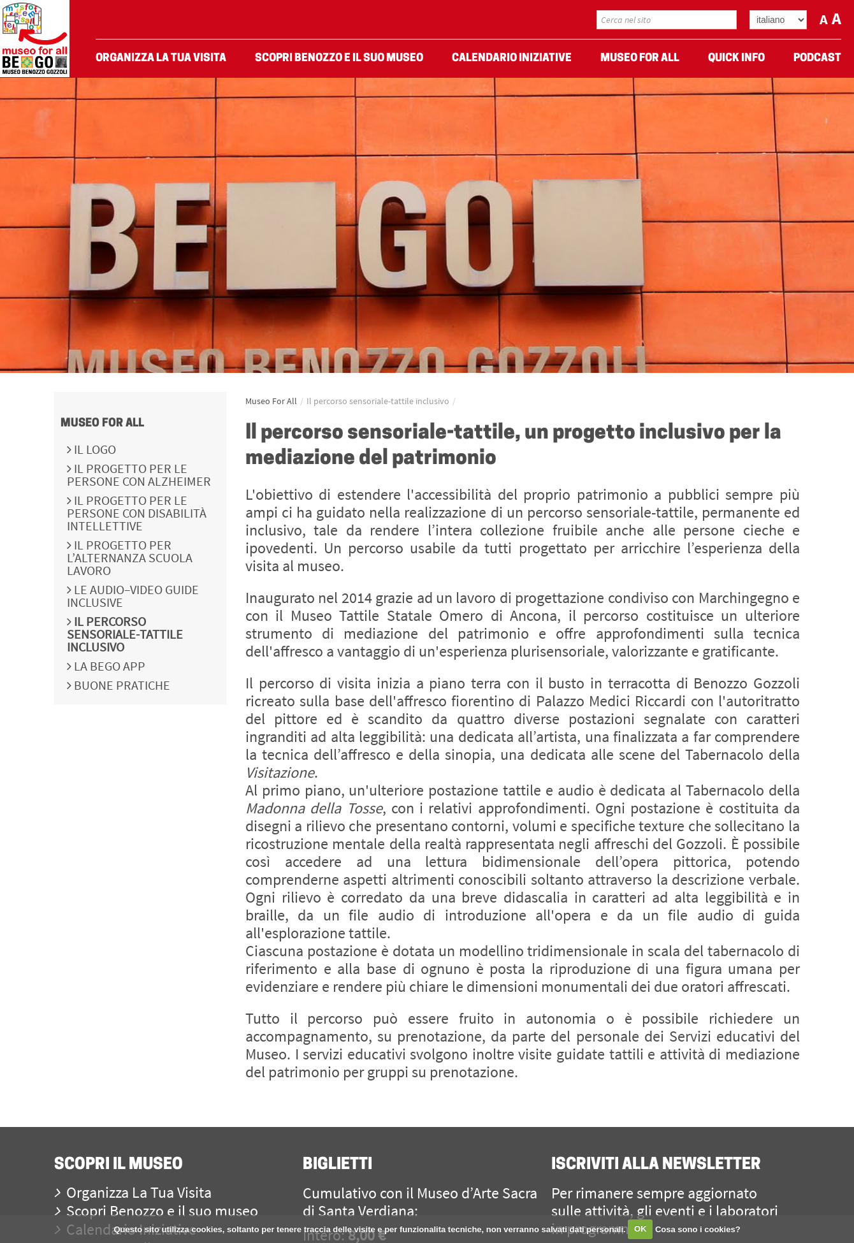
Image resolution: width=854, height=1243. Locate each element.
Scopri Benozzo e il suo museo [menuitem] (339, 58)
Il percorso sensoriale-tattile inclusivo (125, 634)
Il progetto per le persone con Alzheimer (139, 474)
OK (640, 1228)
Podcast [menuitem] (817, 58)
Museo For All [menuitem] (639, 58)
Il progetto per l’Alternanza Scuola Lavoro (129, 557)
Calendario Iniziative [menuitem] (512, 58)
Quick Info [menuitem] (736, 58)
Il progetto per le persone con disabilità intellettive (136, 513)
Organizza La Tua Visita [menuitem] (161, 58)
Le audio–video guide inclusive (133, 595)
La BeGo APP (108, 666)
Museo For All (102, 423)
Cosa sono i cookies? (698, 1228)
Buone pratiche (120, 685)
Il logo (93, 449)
